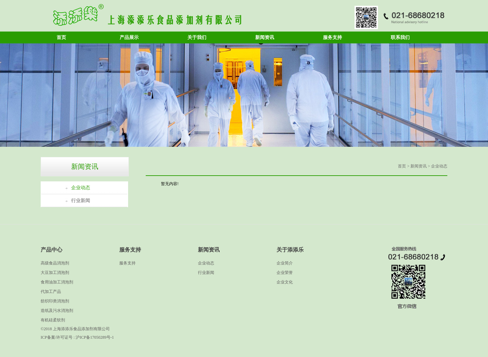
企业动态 (80, 187)
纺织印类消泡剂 (55, 301)
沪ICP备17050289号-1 (95, 337)
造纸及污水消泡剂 (57, 310)
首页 (61, 37)
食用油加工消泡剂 (57, 282)
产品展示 (129, 37)
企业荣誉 (285, 272)
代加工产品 (51, 291)
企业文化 (285, 282)
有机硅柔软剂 (53, 320)
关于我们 (196, 37)
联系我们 (400, 37)
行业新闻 (80, 200)
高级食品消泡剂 (55, 263)
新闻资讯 (264, 37)
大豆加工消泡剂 (55, 272)
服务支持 (332, 37)
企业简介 (285, 263)
